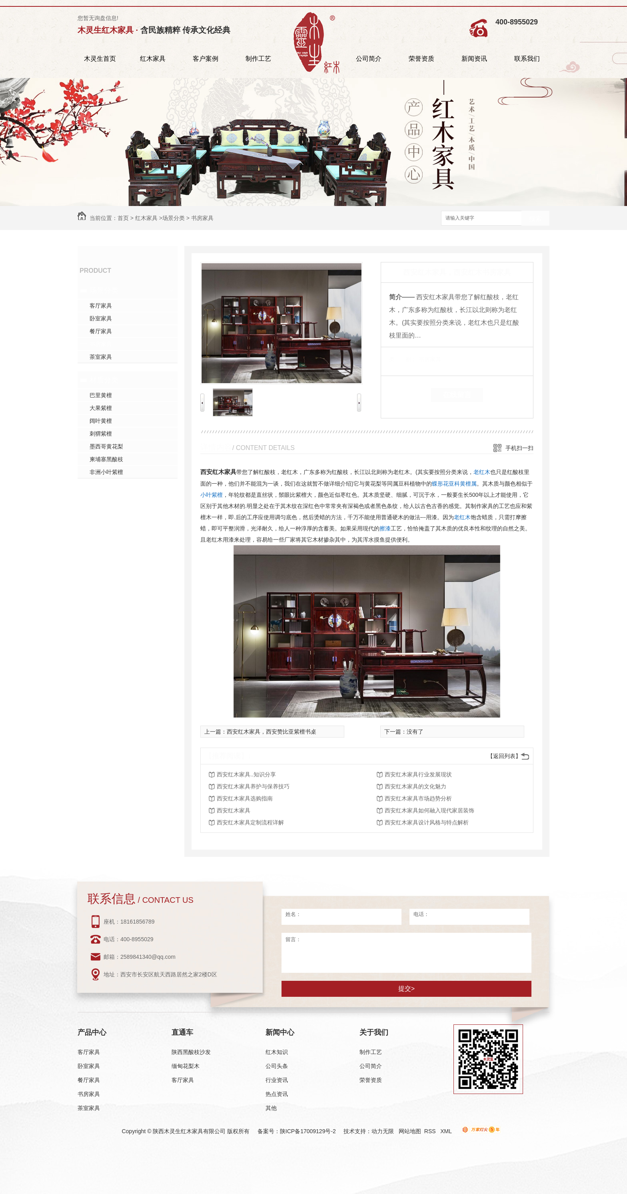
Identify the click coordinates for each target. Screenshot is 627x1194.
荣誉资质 (421, 58)
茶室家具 (101, 357)
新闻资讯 (474, 58)
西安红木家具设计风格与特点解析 (427, 822)
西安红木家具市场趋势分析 (418, 798)
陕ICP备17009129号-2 (308, 1131)
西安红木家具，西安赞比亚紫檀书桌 (271, 731)
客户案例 (205, 58)
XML (446, 1131)
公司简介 (368, 58)
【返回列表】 (504, 756)
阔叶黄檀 (101, 421)
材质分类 (104, 380)
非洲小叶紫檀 (106, 472)
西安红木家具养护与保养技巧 (253, 786)
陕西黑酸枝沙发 (191, 1052)
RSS (430, 1131)
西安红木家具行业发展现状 (418, 774)
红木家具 (153, 58)
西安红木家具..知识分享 (246, 774)
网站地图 (410, 1131)
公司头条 (277, 1066)
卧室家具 (101, 318)
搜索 (535, 218)
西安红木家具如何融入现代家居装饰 (429, 810)
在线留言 (457, 395)
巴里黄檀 (101, 395)
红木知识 (277, 1052)
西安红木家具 (218, 471)
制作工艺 (258, 58)
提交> (406, 988)
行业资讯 (277, 1080)
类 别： (403, 359)
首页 (123, 218)
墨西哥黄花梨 (106, 446)
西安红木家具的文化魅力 (415, 786)
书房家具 (202, 218)
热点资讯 (277, 1094)
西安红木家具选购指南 (245, 798)
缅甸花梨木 (186, 1066)
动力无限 (382, 1131)
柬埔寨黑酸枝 (106, 459)
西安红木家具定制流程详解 (250, 822)
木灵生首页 (100, 58)
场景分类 (173, 218)
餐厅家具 (101, 331)
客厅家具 (101, 305)
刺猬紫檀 (101, 433)
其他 (271, 1108)
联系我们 (527, 58)
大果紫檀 (101, 408)
